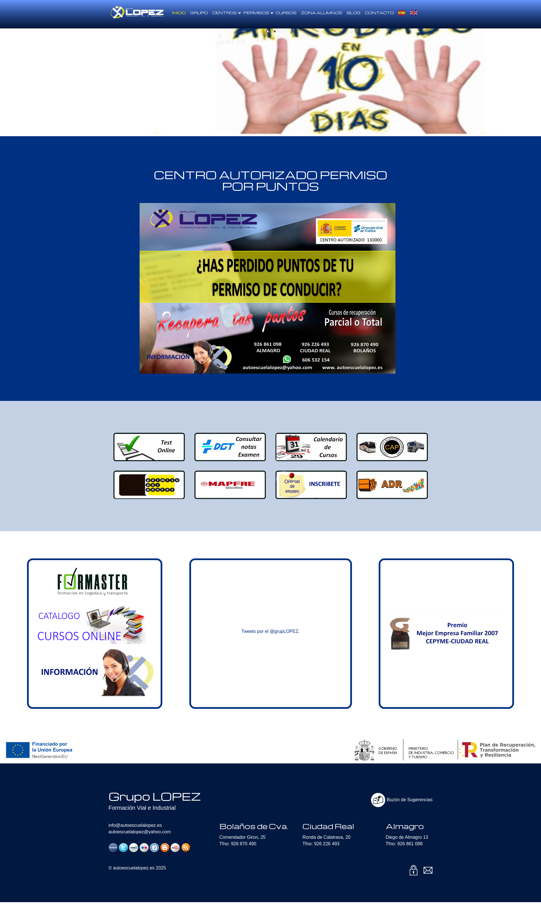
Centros (226, 12)
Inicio (179, 12)
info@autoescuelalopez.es (135, 825)
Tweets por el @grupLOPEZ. (270, 631)
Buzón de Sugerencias (401, 799)
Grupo (199, 12)
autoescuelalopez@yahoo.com (140, 831)
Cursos (286, 12)
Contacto (379, 12)
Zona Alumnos (321, 12)
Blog (353, 12)
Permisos (258, 12)
